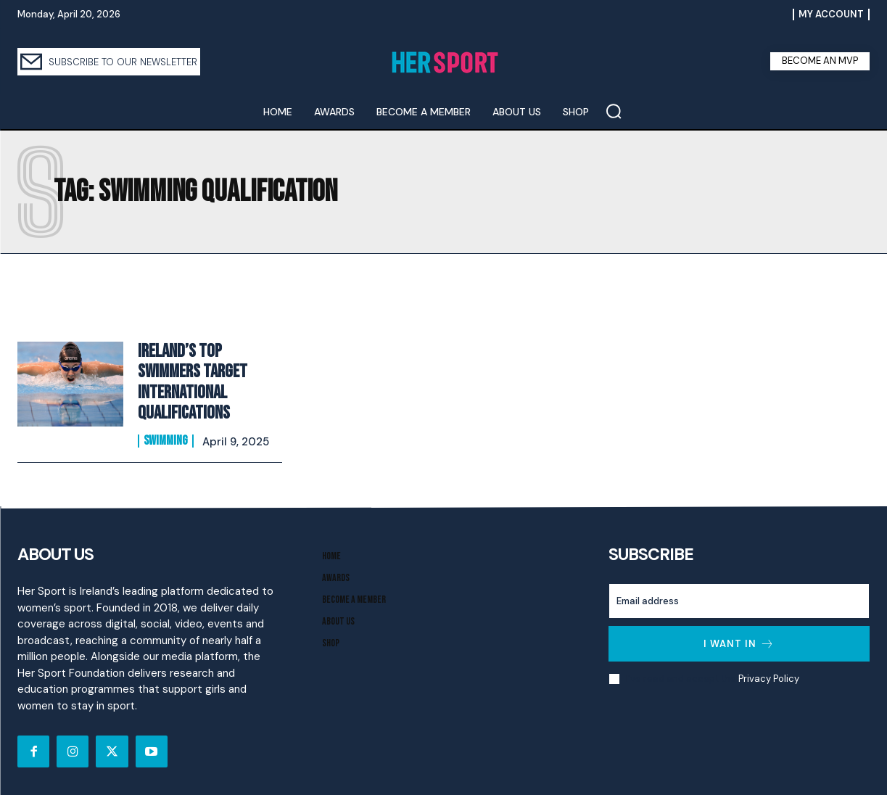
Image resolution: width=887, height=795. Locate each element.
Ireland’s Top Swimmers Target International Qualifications (190, 379)
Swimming (166, 435)
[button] (613, 111)
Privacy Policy (768, 673)
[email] (739, 596)
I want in (739, 639)
